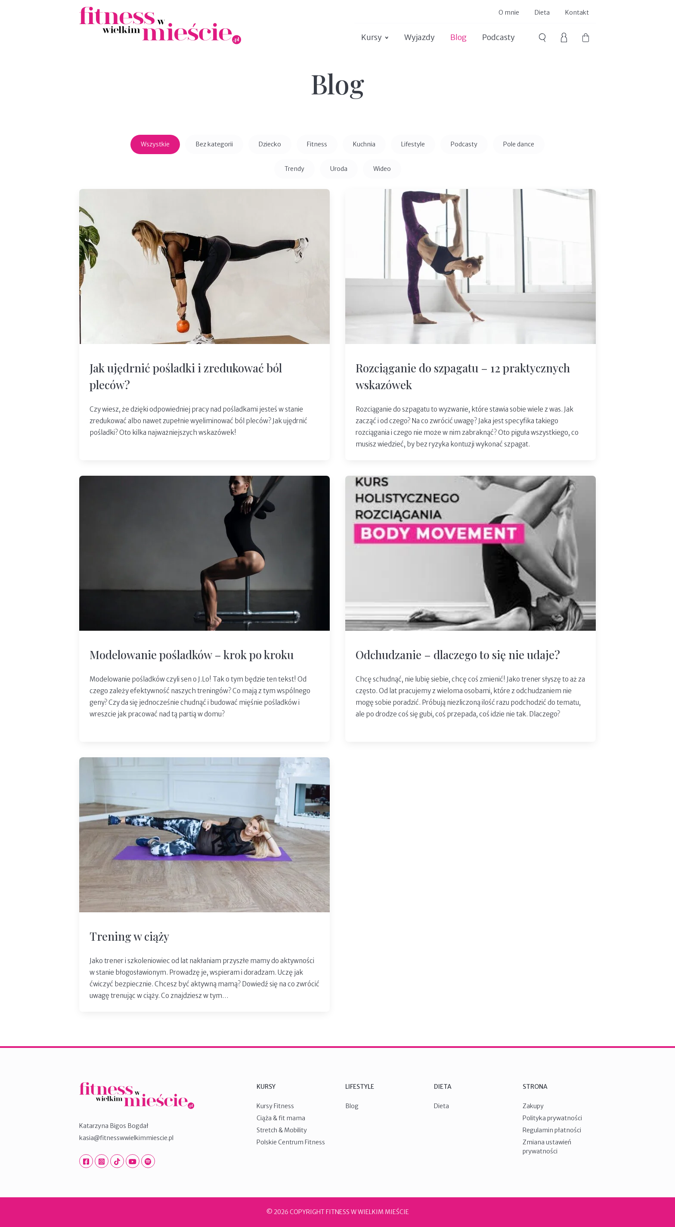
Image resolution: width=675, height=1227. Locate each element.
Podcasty (498, 37)
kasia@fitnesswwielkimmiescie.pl (126, 1138)
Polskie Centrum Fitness (291, 1142)
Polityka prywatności (552, 1118)
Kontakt (577, 12)
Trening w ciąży (129, 936)
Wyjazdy (419, 37)
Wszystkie (155, 144)
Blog (458, 37)
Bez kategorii (214, 144)
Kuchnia (364, 144)
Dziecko (270, 144)
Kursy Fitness (275, 1106)
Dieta (542, 12)
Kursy (371, 37)
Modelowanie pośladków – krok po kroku (192, 654)
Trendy (294, 169)
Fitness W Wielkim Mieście (160, 25)
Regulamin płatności (552, 1130)
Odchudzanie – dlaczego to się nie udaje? (458, 654)
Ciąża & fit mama (281, 1118)
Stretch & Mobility (282, 1130)
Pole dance (518, 144)
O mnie (509, 12)
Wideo (382, 169)
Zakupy (533, 1106)
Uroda (338, 169)
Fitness (317, 144)
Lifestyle (413, 144)
